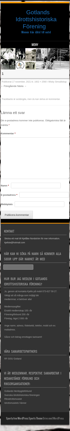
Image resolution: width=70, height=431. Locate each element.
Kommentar (8, 133)
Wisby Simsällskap (57, 81)
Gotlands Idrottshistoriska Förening (36, 19)
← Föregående (9, 86)
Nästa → (22, 86)
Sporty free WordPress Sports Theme (24, 418)
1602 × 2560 (40, 81)
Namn (5, 185)
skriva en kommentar (49, 99)
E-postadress (9, 195)
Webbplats (7, 204)
